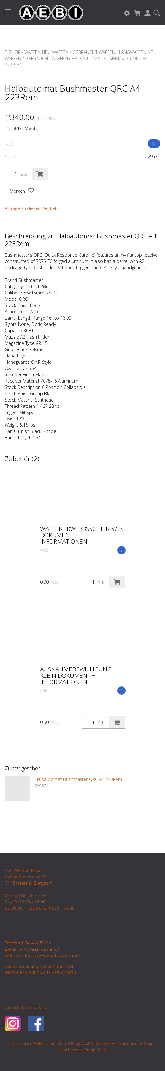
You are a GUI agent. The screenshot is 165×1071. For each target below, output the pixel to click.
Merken (22, 191)
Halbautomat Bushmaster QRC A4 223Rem (78, 779)
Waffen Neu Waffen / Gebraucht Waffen (69, 52)
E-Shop (13, 52)
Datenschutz (56, 1043)
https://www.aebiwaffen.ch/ (51, 956)
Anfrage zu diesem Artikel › (31, 208)
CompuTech (95, 1050)
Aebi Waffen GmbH (98, 1043)
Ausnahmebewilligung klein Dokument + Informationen (75, 675)
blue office (128, 1043)
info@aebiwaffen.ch (40, 949)
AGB (38, 1043)
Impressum (20, 1043)
